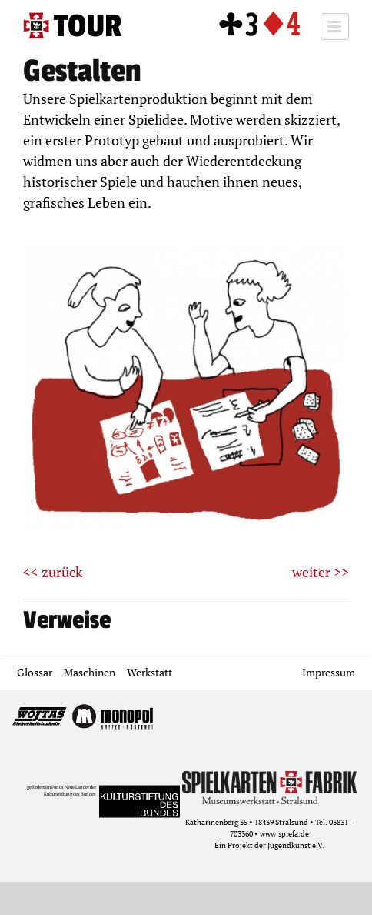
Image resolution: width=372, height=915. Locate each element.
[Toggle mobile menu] (335, 26)
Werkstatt (149, 672)
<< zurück (52, 572)
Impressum (328, 672)
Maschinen (89, 672)
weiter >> (320, 572)
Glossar (34, 672)
